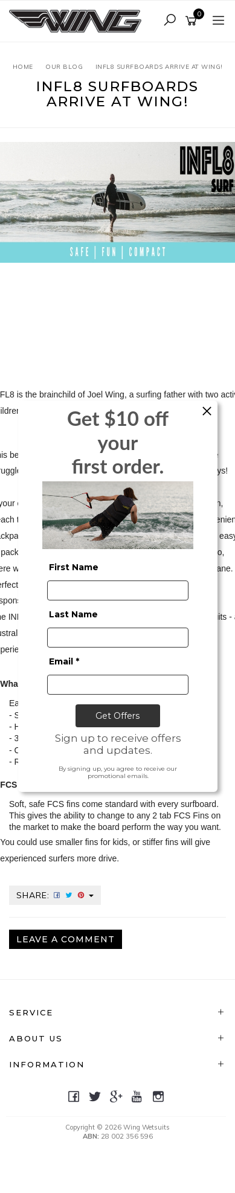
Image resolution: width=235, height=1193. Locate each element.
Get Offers (117, 715)
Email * (64, 661)
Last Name (73, 614)
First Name (73, 567)
